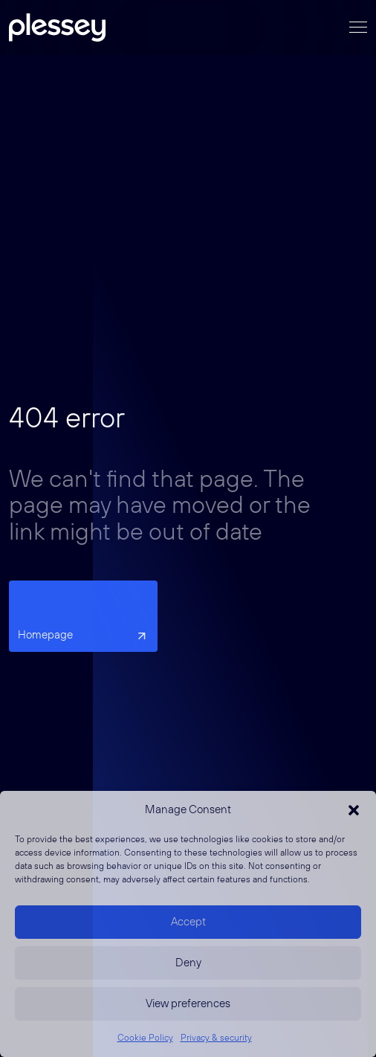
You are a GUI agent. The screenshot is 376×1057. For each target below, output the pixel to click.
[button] (353, 810)
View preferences (188, 1004)
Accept (188, 922)
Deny (188, 963)
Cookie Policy (145, 1038)
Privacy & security (216, 1038)
